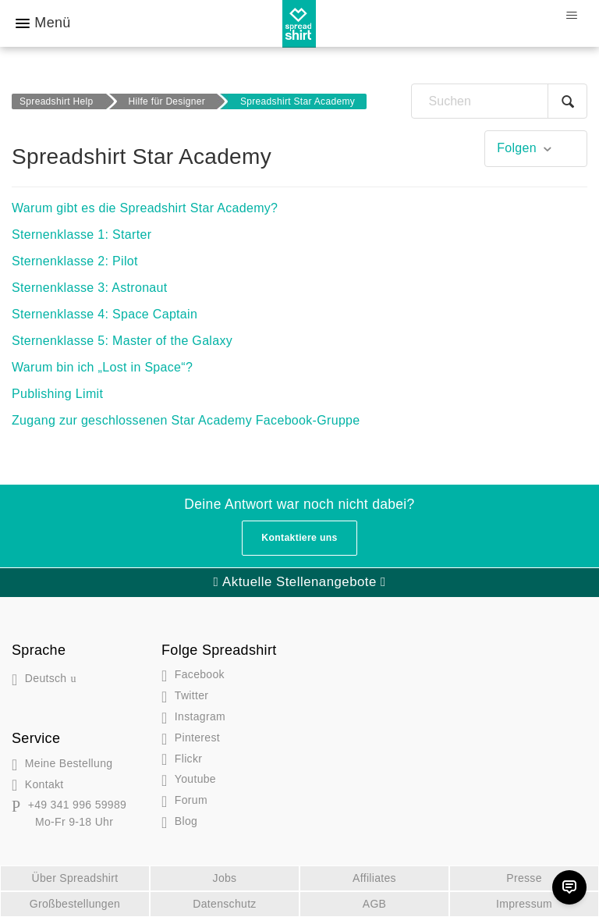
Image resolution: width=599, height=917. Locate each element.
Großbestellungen (75, 903)
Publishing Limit (57, 393)
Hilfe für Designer (167, 101)
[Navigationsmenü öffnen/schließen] (571, 15)
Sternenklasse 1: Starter (81, 234)
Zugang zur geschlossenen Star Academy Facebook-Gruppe (186, 420)
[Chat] (569, 887)
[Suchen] (499, 101)
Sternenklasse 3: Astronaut (90, 287)
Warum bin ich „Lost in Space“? (102, 367)
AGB (375, 903)
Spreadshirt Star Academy (297, 101)
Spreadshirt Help (56, 101)
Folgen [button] (517, 148)
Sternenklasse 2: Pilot (75, 261)
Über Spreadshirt (75, 878)
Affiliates (374, 878)
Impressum (524, 903)
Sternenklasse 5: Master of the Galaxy (122, 340)
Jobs (225, 878)
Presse (524, 878)
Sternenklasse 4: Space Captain (104, 314)
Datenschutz (224, 903)
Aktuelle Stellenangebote (299, 581)
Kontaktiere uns (299, 537)
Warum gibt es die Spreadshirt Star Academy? (145, 208)
